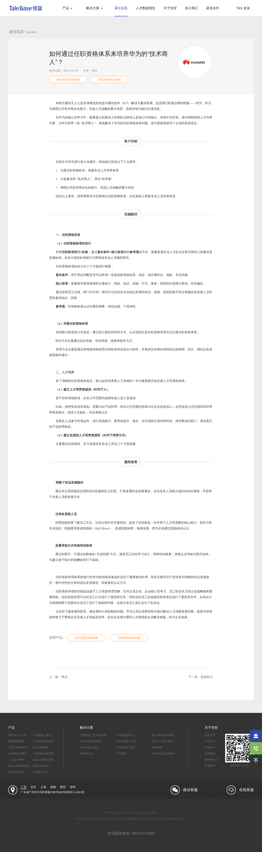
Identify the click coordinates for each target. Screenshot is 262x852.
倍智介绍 (210, 735)
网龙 (64, 677)
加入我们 (191, 8)
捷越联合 (207, 677)
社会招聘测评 (41, 747)
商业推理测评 (16, 771)
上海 (43, 787)
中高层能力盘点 (89, 747)
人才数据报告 (145, 8)
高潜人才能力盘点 (162, 741)
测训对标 (157, 747)
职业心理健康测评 (18, 765)
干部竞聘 (121, 753)
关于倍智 (170, 8)
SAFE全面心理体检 (163, 753)
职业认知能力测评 (43, 759)
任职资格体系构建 (109, 79)
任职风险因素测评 (43, 753)
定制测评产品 (41, 771)
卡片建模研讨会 (125, 735)
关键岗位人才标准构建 (93, 735)
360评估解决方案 (126, 741)
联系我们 (210, 765)
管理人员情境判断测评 (21, 747)
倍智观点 (210, 753)
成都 (53, 787)
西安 (63, 787)
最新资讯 (210, 747)
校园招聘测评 (16, 741)
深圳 (73, 787)
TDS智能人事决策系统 (46, 735)
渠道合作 (212, 8)
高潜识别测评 (41, 765)
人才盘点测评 (16, 759)
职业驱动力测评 (17, 753)
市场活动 (210, 741)
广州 (23, 787)
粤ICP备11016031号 (116, 812)
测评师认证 (86, 753)
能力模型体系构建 (68, 79)
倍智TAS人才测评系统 (21, 735)
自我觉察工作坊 (125, 747)
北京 (33, 787)
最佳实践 (121, 8)
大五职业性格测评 (43, 741)
